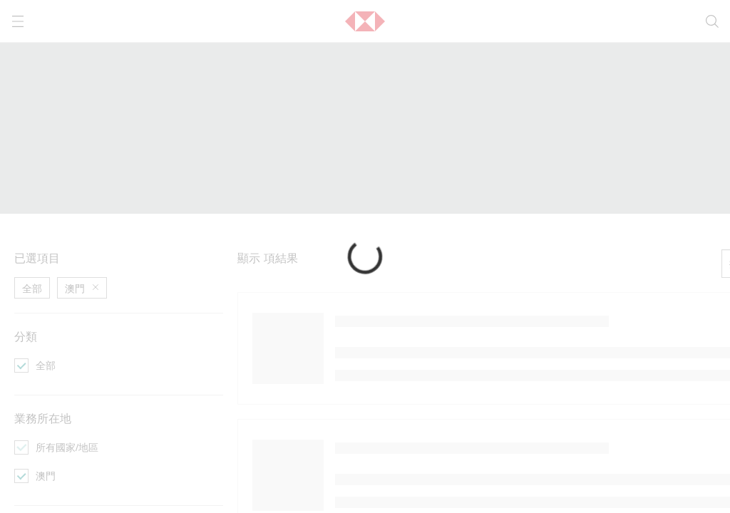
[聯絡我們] (510, 285)
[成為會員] (510, 305)
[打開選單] (17, 21)
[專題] (21, 285)
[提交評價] (191, 305)
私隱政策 (383, 408)
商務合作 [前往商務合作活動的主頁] (194, 264)
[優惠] (21, 345)
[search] (712, 21)
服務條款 (124, 408)
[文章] (21, 305)
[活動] (21, 325)
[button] (365, 21)
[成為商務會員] (201, 325)
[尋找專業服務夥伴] (211, 285)
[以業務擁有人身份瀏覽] (381, 285)
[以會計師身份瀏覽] (371, 305)
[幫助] (500, 345)
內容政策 (168, 457)
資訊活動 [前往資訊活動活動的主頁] (34, 264)
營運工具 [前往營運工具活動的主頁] (353, 264)
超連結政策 (242, 457)
